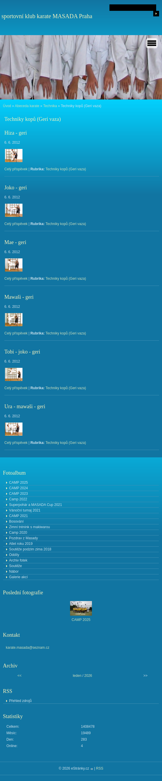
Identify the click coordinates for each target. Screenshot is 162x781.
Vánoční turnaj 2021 (24, 510)
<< (20, 676)
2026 (88, 676)
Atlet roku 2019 (21, 544)
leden (77, 676)
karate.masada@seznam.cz (27, 648)
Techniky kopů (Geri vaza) (66, 169)
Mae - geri (15, 242)
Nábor (14, 571)
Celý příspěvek (15, 169)
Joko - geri (15, 187)
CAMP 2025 (18, 482)
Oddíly (14, 555)
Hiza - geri (15, 133)
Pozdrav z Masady (23, 538)
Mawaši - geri (19, 297)
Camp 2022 (18, 499)
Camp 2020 (18, 533)
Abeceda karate (27, 106)
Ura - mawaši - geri (24, 406)
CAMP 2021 (18, 516)
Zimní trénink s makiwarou (29, 527)
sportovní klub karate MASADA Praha (46, 16)
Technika (50, 106)
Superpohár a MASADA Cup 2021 (35, 505)
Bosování (16, 521)
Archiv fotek (18, 560)
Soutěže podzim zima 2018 (30, 549)
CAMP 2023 (18, 494)
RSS (99, 768)
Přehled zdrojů (20, 701)
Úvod (7, 106)
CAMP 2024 (18, 488)
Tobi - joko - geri (22, 352)
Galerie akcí (18, 577)
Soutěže (15, 566)
